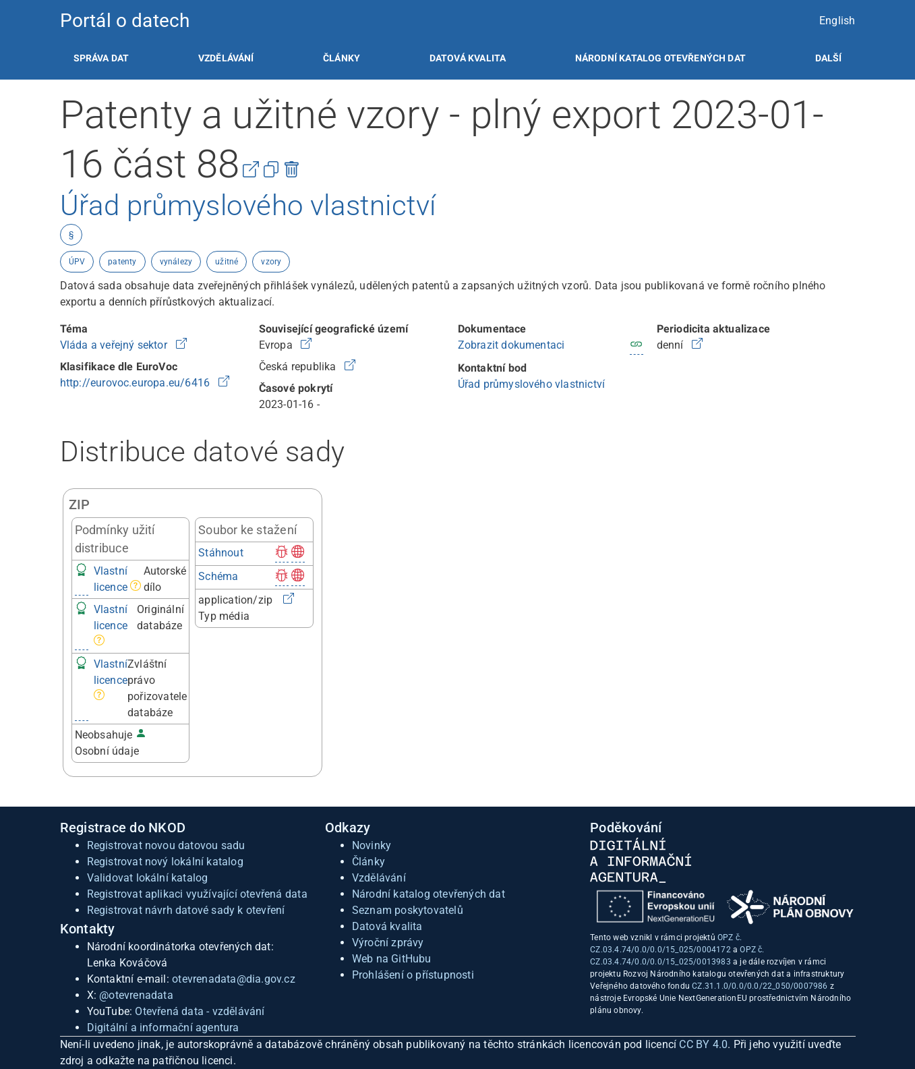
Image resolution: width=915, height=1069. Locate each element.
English (837, 20)
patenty (122, 261)
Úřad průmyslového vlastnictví (532, 384)
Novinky (371, 845)
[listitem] (101, 58)
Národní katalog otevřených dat (428, 894)
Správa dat (101, 58)
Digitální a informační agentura (163, 1027)
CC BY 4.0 (703, 1044)
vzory (271, 261)
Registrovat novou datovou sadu (166, 845)
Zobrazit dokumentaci (511, 345)
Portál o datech (125, 20)
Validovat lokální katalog (147, 877)
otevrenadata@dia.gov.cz (233, 979)
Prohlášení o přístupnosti (413, 975)
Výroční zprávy (388, 942)
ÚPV (77, 261)
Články (341, 58)
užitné (226, 261)
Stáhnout (220, 552)
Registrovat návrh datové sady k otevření (186, 910)
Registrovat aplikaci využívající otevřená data (197, 894)
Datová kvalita (468, 58)
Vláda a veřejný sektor (115, 345)
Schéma (218, 576)
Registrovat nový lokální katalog (165, 861)
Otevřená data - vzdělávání (199, 1011)
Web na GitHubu (392, 958)
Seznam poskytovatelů (407, 910)
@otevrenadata (136, 995)
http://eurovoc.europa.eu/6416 (136, 382)
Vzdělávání (226, 58)
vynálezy (176, 261)
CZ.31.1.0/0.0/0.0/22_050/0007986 (759, 986)
